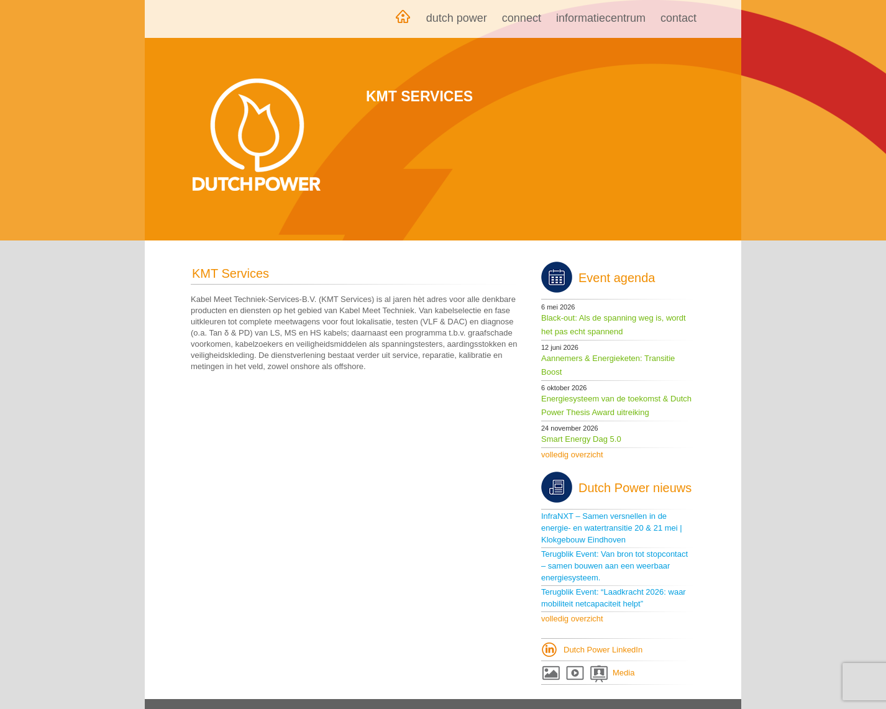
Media (623, 672)
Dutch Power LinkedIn (603, 649)
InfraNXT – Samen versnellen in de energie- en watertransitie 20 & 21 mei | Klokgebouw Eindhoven (611, 527)
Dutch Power (456, 18)
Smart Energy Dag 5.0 (581, 439)
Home (402, 19)
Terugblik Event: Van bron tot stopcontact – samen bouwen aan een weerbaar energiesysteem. (614, 565)
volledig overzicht (572, 454)
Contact (678, 18)
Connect (521, 18)
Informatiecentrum (601, 18)
